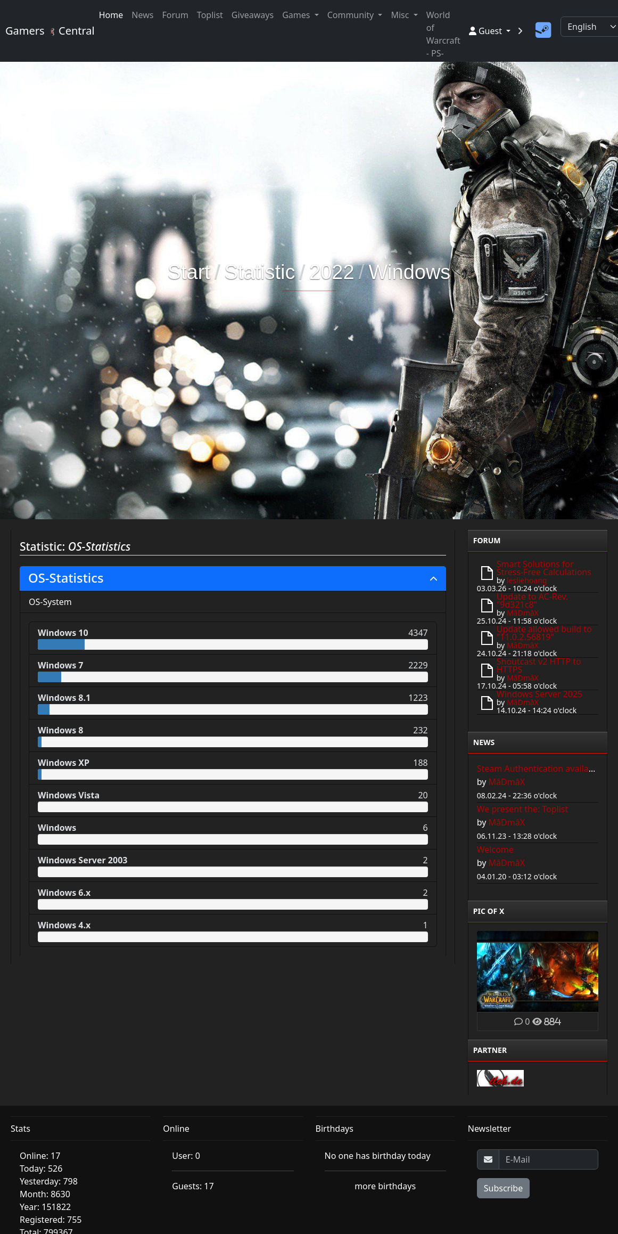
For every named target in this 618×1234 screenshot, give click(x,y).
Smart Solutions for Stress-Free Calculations (544, 568)
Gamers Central (45, 30)
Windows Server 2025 (539, 694)
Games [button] (297, 15)
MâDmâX (523, 613)
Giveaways (253, 15)
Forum (175, 15)
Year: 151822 (45, 1207)
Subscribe (503, 1188)
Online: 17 (40, 1156)
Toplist (210, 15)
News (142, 15)
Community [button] (351, 15)
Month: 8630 (45, 1194)
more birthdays (385, 1186)
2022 (332, 272)
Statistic (259, 272)
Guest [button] (486, 31)
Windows (409, 272)
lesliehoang (527, 580)
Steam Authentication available (539, 768)
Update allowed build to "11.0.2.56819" (544, 633)
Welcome (495, 849)
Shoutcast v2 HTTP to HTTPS (539, 665)
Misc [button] (401, 15)
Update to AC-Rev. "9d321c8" (532, 600)
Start (189, 272)
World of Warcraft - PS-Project (443, 40)
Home (111, 15)
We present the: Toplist (522, 809)
